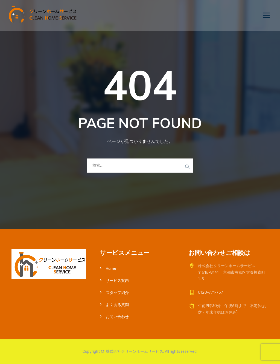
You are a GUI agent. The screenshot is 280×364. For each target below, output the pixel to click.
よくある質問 (117, 304)
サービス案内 (117, 280)
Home (111, 268)
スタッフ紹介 (117, 292)
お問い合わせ (117, 316)
